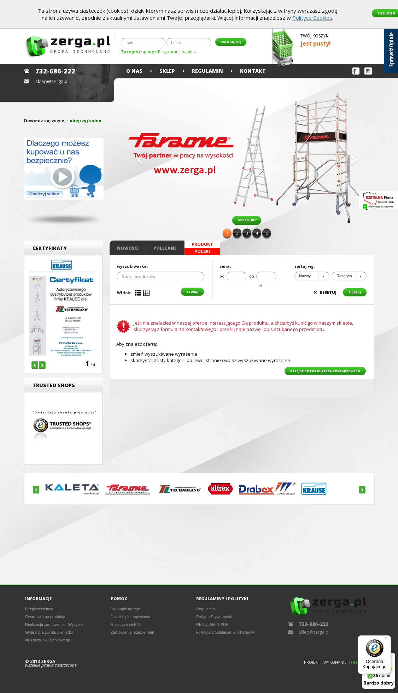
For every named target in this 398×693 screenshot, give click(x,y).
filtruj (355, 292)
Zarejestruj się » (139, 52)
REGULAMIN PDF (212, 624)
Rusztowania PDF (126, 624)
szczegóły (247, 220)
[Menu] (386, 639)
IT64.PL (356, 662)
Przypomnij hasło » (177, 52)
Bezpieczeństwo (39, 609)
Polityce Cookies (312, 17)
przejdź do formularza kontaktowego (325, 371)
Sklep (167, 70)
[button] (138, 158)
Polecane (165, 248)
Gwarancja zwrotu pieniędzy (49, 632)
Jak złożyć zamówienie (130, 617)
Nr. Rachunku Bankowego (47, 640)
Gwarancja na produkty (45, 617)
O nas (134, 70)
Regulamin (207, 70)
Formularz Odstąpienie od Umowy (225, 632)
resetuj (325, 292)
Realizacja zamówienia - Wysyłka (54, 624)
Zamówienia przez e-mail (132, 632)
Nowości (128, 248)
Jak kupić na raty (125, 609)
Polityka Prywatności (214, 617)
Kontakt (253, 70)
